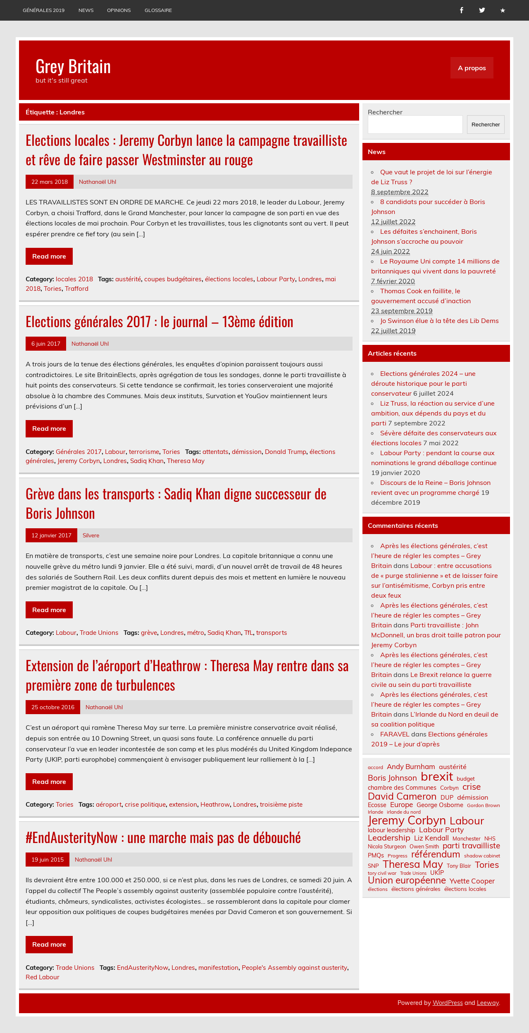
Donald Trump (285, 452)
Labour (115, 452)
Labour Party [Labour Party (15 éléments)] (441, 830)
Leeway (488, 1003)
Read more (49, 256)
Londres (310, 279)
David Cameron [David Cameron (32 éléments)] (402, 796)
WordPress (448, 1003)
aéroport (109, 804)
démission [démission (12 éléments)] (472, 797)
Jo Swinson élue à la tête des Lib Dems (439, 320)
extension (183, 804)
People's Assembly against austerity (294, 967)
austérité (128, 279)
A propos (472, 68)
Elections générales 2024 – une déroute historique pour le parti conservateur (423, 383)
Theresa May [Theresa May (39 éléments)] (413, 864)
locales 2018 (74, 279)
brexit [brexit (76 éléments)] (437, 776)
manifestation (218, 967)
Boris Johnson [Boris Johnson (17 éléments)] (392, 778)
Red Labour (43, 977)
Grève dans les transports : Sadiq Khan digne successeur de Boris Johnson (176, 503)
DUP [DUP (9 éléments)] (447, 797)
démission (247, 452)
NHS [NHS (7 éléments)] (490, 838)
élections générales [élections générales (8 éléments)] (416, 889)
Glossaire (158, 10)
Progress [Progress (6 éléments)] (397, 855)
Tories (53, 288)
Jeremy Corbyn (78, 461)
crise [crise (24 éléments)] (471, 786)
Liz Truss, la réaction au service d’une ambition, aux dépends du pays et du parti (433, 413)
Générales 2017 (79, 452)
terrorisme (144, 452)
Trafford (76, 288)
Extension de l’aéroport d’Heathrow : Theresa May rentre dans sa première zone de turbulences (187, 675)
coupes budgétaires (173, 279)
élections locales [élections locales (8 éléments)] (465, 889)
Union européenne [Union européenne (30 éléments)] (407, 880)
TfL (248, 632)
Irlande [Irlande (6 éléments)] (375, 812)
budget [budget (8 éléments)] (466, 778)
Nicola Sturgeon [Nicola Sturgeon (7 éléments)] (387, 846)
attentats (216, 452)
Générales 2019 (43, 10)
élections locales (229, 279)
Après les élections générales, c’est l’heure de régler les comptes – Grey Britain (429, 555)
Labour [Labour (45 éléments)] (467, 820)
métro (195, 632)
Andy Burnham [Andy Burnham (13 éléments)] (411, 766)
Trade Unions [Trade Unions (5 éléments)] (413, 873)
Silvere (91, 535)
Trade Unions (99, 632)
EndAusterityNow (142, 967)
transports (271, 632)
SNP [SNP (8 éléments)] (373, 866)
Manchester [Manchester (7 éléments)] (467, 838)
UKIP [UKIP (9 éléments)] (437, 873)
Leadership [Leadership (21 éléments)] (389, 838)
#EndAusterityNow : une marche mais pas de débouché (163, 836)
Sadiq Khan (147, 461)
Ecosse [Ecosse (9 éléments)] (377, 805)
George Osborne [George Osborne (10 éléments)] (440, 805)
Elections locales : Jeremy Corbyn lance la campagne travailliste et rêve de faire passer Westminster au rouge (186, 149)
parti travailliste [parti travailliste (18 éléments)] (471, 846)
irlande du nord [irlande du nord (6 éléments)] (404, 812)
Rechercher (385, 112)
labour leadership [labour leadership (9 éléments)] (391, 830)
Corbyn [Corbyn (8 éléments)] (449, 788)
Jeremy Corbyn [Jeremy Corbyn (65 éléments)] (407, 820)
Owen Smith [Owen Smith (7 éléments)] (424, 846)
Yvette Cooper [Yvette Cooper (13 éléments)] (472, 881)
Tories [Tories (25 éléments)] (487, 864)
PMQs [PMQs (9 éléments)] (376, 855)
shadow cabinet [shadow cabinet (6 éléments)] (482, 855)
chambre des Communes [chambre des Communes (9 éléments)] (402, 788)
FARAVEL (395, 734)
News (86, 10)
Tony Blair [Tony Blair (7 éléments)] (459, 866)
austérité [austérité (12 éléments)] (453, 766)
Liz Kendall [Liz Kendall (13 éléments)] (431, 838)
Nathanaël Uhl (97, 181)
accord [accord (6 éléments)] (375, 767)
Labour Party (276, 279)
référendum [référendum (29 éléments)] (435, 854)
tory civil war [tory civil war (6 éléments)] (382, 873)
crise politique (145, 804)
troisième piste (281, 804)
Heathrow (215, 804)
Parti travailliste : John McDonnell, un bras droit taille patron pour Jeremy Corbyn (436, 635)
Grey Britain (73, 65)
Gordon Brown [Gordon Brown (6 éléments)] (483, 805)
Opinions (119, 10)
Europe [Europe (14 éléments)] (401, 804)
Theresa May (186, 461)
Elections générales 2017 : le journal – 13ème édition (159, 321)
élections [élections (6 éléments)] (378, 889)
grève (149, 632)
